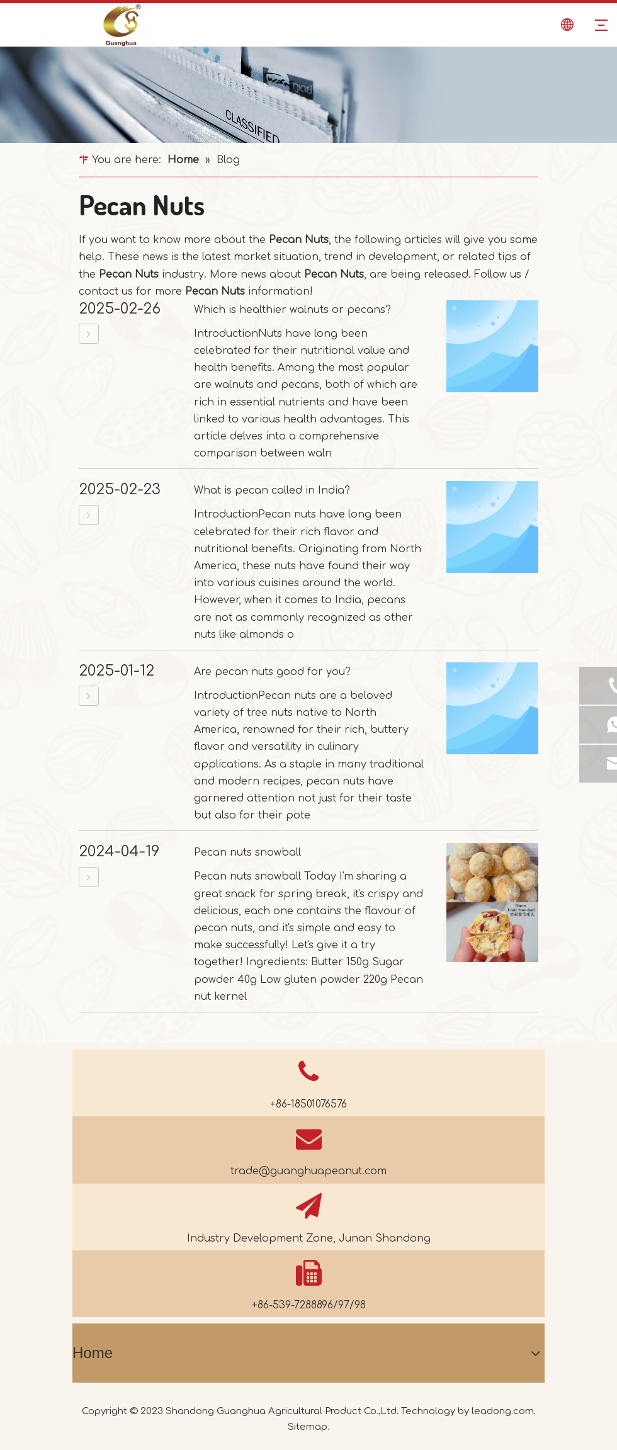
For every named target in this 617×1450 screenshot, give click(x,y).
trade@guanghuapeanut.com (308, 1171)
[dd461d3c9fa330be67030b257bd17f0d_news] (308, 95)
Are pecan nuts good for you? (272, 671)
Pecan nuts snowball (247, 852)
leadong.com (503, 1411)
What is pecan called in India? (272, 490)
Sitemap (307, 1427)
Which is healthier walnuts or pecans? (292, 309)
